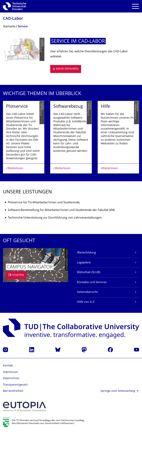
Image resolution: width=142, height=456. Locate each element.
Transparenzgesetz (15, 408)
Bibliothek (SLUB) (88, 295)
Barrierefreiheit (13, 414)
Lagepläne (84, 285)
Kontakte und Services (92, 305)
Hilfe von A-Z (86, 325)
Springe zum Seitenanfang (117, 414)
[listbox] (71, 148)
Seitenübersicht (87, 315)
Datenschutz (11, 401)
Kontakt (8, 389)
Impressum (10, 395)
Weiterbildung (86, 275)
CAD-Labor (13, 19)
